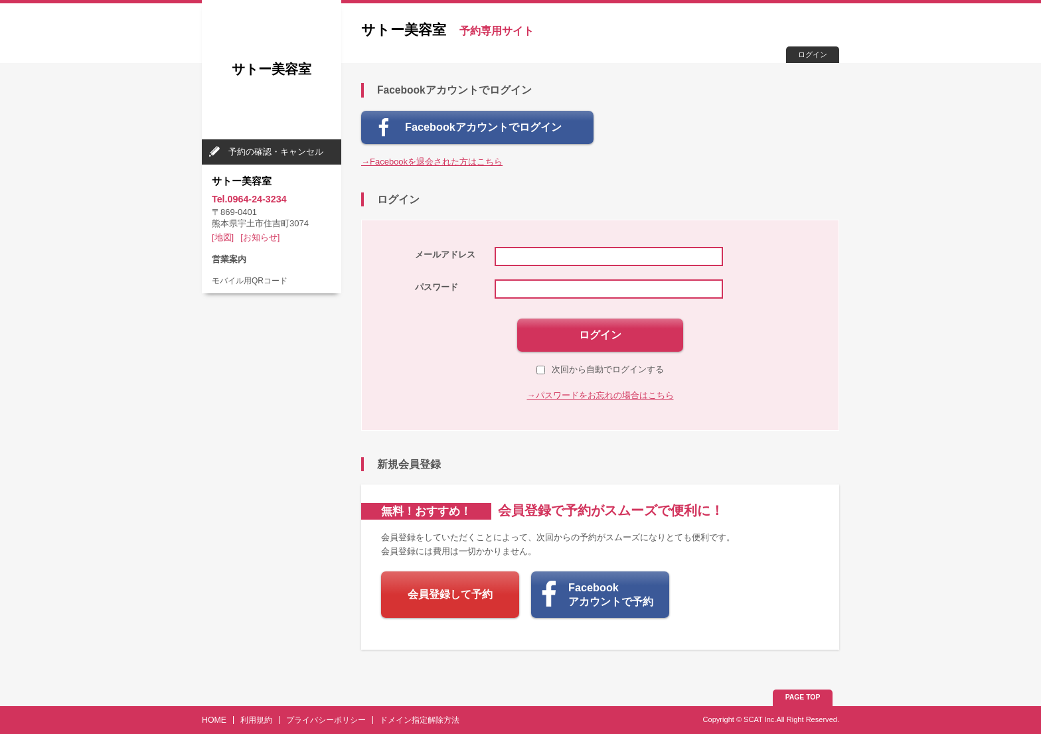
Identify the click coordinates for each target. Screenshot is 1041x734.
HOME (214, 720)
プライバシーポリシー (326, 720)
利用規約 (256, 720)
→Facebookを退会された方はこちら (432, 162)
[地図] (223, 237)
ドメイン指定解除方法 (419, 720)
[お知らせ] (260, 237)
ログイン (812, 54)
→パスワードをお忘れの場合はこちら (600, 395)
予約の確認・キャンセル (275, 152)
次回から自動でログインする (600, 369)
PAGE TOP (803, 697)
